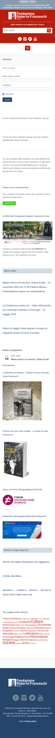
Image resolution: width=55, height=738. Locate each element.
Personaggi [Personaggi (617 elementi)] (8, 637)
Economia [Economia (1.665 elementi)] (44, 624)
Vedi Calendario (9, 365)
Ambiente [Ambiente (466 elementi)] (7, 619)
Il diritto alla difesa (12, 576)
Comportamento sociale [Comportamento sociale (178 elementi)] (10, 622)
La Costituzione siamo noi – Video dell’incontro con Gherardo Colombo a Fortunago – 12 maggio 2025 (27, 310)
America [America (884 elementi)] (16, 618)
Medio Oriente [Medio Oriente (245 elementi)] (44, 634)
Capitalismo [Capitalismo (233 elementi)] (34, 619)
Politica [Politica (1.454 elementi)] (18, 636)
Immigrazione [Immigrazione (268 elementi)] (31, 631)
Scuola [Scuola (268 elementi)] (39, 640)
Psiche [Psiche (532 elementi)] (27, 637)
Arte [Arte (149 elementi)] (28, 619)
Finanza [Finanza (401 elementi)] (47, 628)
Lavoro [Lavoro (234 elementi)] (20, 634)
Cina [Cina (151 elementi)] (40, 619)
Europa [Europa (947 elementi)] (21, 627)
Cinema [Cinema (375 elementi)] (46, 619)
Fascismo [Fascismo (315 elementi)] (30, 628)
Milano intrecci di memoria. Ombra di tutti (30, 359)
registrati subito (31, 137)
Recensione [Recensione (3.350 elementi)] (39, 636)
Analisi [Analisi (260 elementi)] (23, 619)
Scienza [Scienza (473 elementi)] (32, 640)
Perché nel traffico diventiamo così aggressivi (26, 562)
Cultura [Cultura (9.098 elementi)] (37, 621)
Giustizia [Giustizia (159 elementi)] (16, 631)
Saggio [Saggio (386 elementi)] (16, 640)
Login (32, 2)
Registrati (24, 2)
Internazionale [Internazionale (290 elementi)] (43, 631)
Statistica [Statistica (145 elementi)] (18, 643)
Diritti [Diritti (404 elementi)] (17, 625)
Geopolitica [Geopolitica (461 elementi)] (8, 631)
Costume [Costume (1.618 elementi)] (24, 621)
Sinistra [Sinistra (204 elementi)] (44, 640)
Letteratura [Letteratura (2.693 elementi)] (31, 633)
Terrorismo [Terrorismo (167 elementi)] (32, 643)
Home (5, 68)
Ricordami (9, 94)
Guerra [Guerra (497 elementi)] (22, 630)
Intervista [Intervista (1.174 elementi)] (8, 633)
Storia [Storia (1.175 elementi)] (25, 643)
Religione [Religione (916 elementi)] (8, 639)
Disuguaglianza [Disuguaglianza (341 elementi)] (31, 625)
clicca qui (45, 118)
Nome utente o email (11, 76)
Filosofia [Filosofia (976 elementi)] (38, 627)
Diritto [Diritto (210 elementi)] (22, 625)
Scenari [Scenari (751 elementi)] (24, 639)
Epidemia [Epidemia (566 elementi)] (7, 628)
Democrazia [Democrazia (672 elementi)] (9, 625)
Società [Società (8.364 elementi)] (9, 643)
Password (7, 85)
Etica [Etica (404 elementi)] (14, 628)
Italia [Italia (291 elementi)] (15, 634)
